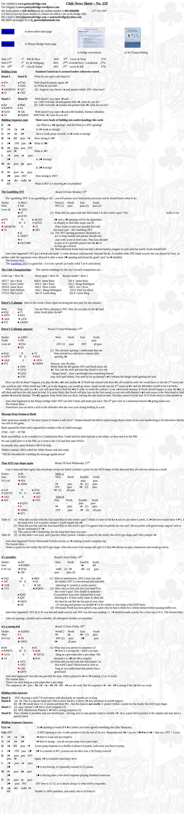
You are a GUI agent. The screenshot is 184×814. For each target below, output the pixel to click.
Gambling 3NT (19, 263)
